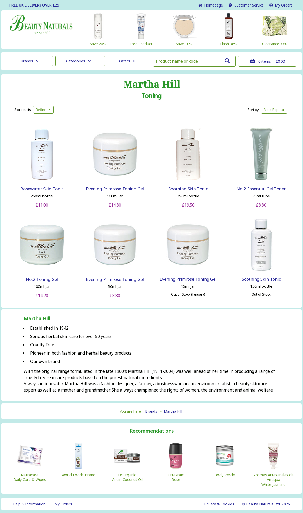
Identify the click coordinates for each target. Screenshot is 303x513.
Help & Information (29, 504)
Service (246, 5)
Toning (151, 95)
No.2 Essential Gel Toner (261, 189)
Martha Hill (151, 84)
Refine (43, 109)
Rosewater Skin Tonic (41, 189)
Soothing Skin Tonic (188, 189)
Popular (274, 109)
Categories (78, 61)
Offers (127, 61)
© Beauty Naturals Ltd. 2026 (266, 504)
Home (210, 5)
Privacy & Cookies (219, 504)
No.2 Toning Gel (42, 279)
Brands (29, 61)
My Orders (281, 5)
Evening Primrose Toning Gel (115, 189)
